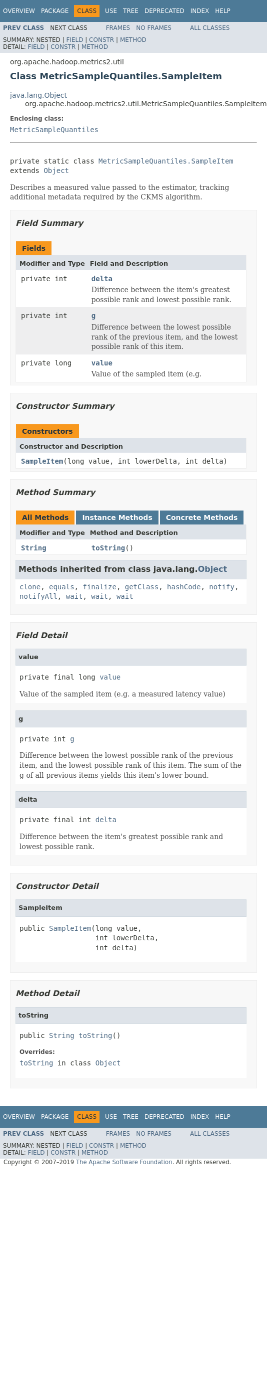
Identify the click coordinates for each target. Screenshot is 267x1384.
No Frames (154, 27)
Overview (19, 10)
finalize (99, 587)
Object (56, 170)
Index (200, 10)
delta (102, 279)
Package (54, 10)
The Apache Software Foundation (124, 1162)
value (102, 363)
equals (61, 587)
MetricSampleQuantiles (54, 130)
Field (74, 39)
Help (222, 10)
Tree (130, 10)
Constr (101, 39)
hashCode (183, 587)
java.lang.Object (38, 95)
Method (133, 39)
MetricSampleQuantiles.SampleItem (166, 161)
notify (221, 587)
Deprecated (164, 10)
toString (108, 548)
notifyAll (39, 596)
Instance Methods (117, 517)
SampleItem (42, 461)
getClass (141, 587)
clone (30, 587)
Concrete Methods (202, 517)
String (33, 548)
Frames (118, 27)
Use (111, 10)
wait (74, 596)
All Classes (210, 27)
